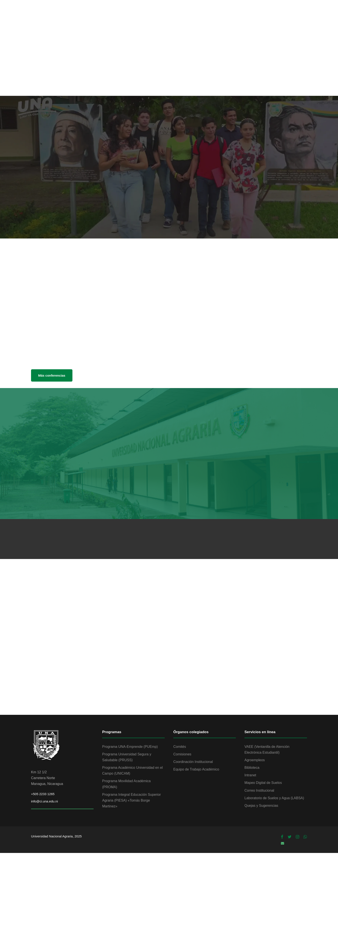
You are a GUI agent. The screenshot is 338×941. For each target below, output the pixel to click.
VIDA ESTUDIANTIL (190, 15)
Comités (179, 746)
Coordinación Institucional (193, 762)
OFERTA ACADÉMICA (148, 15)
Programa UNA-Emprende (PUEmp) (130, 746)
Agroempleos (254, 760)
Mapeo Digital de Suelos (263, 783)
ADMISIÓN (287, 15)
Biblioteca (251, 767)
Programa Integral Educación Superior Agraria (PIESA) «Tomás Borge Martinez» (131, 800)
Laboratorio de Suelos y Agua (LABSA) (274, 798)
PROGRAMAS (260, 15)
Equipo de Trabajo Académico (196, 769)
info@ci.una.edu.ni (44, 801)
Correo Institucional (259, 790)
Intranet (250, 775)
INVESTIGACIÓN (227, 15)
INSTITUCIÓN (112, 15)
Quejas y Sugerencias (261, 805)
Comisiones (182, 754)
